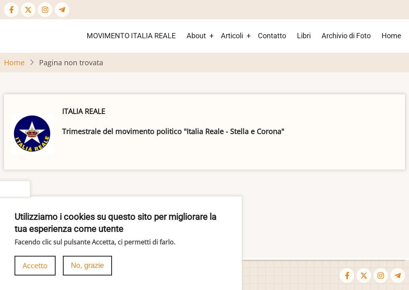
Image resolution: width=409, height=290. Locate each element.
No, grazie (87, 269)
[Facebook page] (11, 9)
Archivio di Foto (346, 35)
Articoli (232, 35)
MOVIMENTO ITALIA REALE (131, 35)
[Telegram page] (62, 9)
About (196, 35)
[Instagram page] (45, 9)
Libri (304, 35)
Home (391, 35)
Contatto (272, 35)
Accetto (35, 268)
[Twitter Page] (28, 9)
